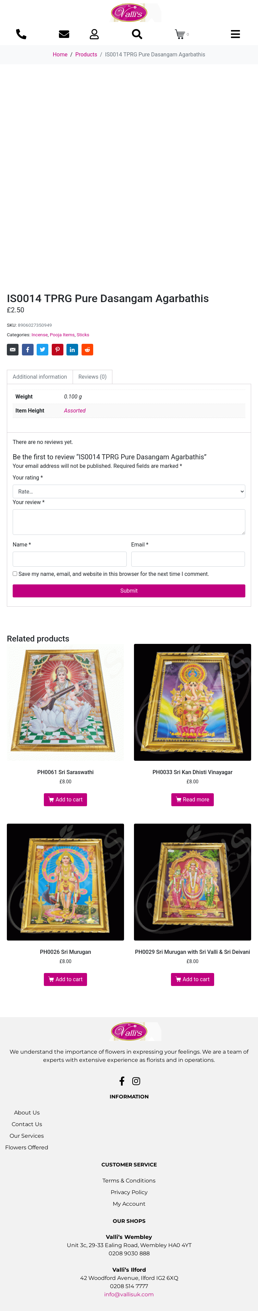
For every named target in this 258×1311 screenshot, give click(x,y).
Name (22, 544)
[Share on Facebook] (28, 349)
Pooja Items (62, 334)
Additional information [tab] (40, 377)
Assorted (75, 410)
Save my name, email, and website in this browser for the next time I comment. (114, 574)
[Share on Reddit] (87, 349)
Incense (40, 334)
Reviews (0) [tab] (92, 377)
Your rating (28, 477)
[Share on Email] (13, 349)
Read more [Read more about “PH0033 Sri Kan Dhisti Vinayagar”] (196, 799)
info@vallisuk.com (129, 1294)
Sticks (83, 334)
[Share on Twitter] (42, 349)
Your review (29, 502)
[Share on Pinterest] (57, 349)
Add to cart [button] (69, 799)
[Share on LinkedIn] (72, 349)
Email (139, 544)
